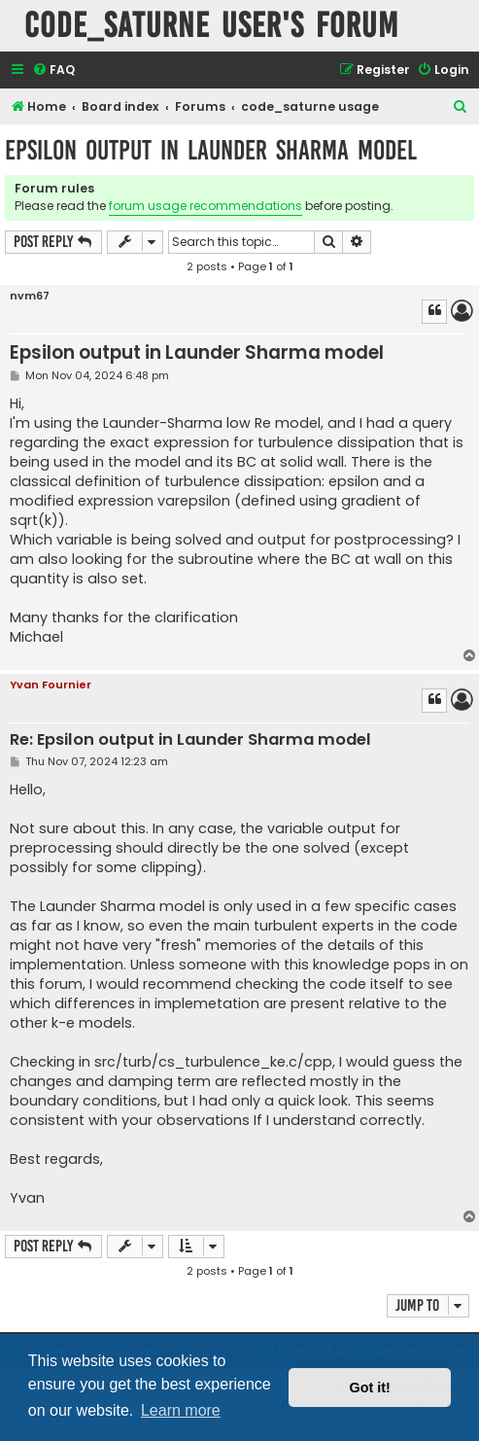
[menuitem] (53, 70)
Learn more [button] (181, 1410)
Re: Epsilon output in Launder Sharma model (190, 740)
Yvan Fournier (50, 684)
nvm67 (30, 296)
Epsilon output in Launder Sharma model (211, 150)
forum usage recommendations (205, 205)
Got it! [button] (370, 1387)
